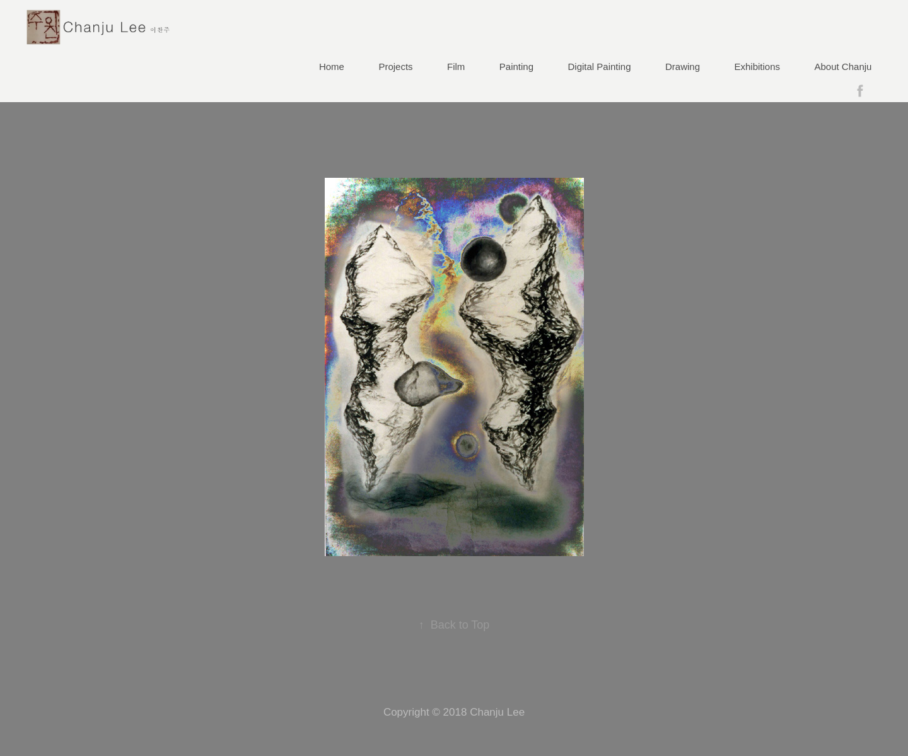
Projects (395, 66)
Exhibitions (758, 66)
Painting (516, 66)
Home (331, 66)
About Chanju (843, 66)
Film (456, 66)
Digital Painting (599, 66)
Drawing (682, 66)
